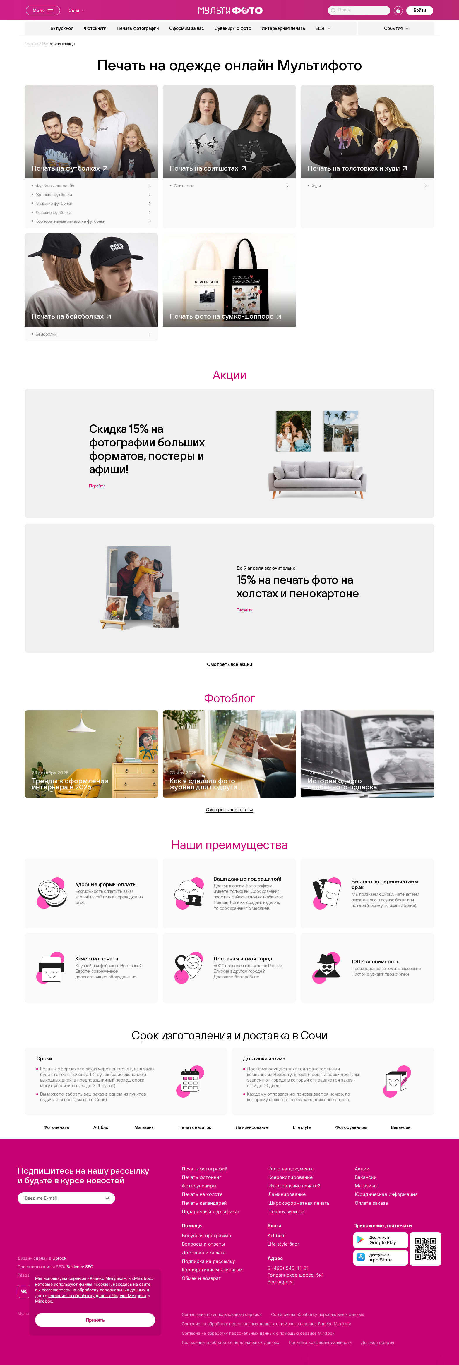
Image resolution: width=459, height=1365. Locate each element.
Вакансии (400, 1127)
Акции (362, 1169)
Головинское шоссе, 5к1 (296, 1275)
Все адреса (281, 1282)
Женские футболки (93, 194)
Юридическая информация (386, 1194)
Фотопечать (56, 1127)
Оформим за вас (186, 28)
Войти (420, 10)
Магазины (144, 1127)
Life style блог (283, 1244)
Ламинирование (252, 1127)
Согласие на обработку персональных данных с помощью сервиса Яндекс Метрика (266, 1323)
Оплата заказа (371, 1203)
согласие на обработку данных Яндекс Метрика (97, 1295)
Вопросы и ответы (203, 1244)
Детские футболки (93, 212)
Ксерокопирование (290, 1177)
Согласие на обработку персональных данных (317, 1314)
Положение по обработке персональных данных (230, 1342)
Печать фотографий (138, 28)
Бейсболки (93, 334)
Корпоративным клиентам (212, 1270)
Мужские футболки (93, 203)
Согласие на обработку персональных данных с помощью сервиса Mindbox (258, 1332)
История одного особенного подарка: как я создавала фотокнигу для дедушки (343, 785)
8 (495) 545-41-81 (288, 1268)
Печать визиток (195, 1127)
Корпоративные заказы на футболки (93, 221)
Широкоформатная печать (299, 1203)
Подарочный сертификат (211, 1211)
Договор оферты (377, 1342)
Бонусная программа (206, 1235)
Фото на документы (291, 1169)
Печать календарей (204, 1203)
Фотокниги (95, 28)
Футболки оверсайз (93, 185)
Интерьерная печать (283, 28)
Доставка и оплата (204, 1253)
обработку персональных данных (111, 1289)
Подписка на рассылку (208, 1261)
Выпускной (62, 28)
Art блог (101, 1127)
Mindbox (43, 1301)
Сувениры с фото (233, 28)
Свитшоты (231, 185)
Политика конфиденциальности (320, 1342)
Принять (95, 1320)
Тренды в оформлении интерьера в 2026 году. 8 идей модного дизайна (70, 785)
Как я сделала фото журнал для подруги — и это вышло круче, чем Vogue (207, 785)
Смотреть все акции (229, 664)
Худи (369, 185)
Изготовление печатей (294, 1186)
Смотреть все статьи (229, 809)
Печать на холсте (202, 1194)
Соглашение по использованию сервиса (222, 1314)
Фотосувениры (351, 1127)
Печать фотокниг (201, 1177)
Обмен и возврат (201, 1278)
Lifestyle (302, 1127)
